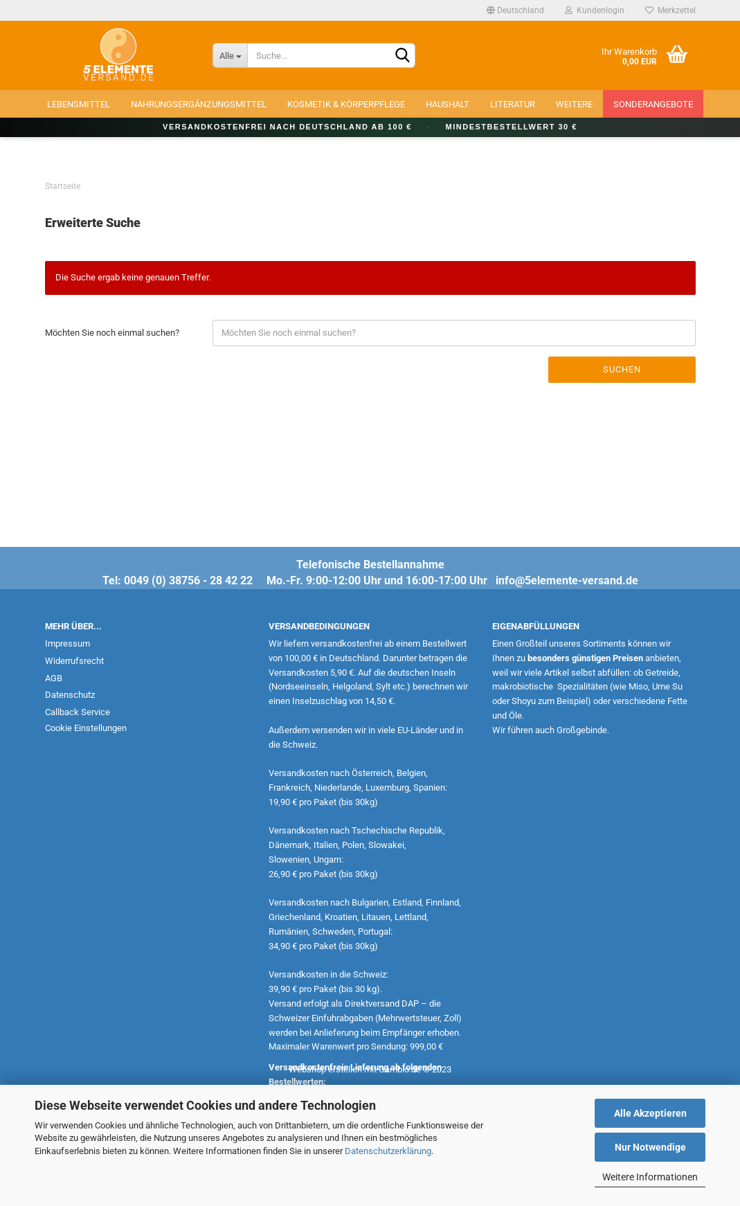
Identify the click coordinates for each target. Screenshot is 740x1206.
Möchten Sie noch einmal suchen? (112, 332)
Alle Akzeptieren (650, 1113)
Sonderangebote (653, 104)
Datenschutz (70, 695)
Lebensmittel (78, 104)
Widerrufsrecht (74, 661)
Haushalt (447, 104)
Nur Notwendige (650, 1147)
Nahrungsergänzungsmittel (199, 104)
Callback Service (77, 712)
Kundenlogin (594, 10)
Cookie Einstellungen (86, 728)
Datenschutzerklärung (388, 1151)
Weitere (574, 104)
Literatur (512, 104)
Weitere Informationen (650, 1176)
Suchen (622, 369)
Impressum (67, 643)
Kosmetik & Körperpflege (346, 104)
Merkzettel (670, 10)
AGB (53, 678)
